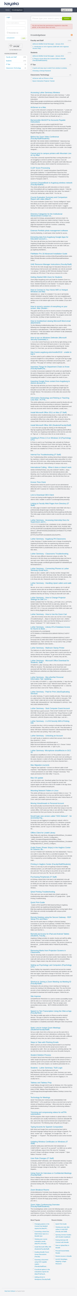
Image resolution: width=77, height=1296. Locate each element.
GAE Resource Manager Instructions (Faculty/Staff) (51, 264)
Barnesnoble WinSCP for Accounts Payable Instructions (48, 121)
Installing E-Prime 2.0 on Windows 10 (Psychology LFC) (51, 439)
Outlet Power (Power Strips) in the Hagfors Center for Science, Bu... (51, 848)
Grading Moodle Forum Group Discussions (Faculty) (42, 1254)
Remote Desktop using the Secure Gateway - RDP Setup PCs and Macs (51, 918)
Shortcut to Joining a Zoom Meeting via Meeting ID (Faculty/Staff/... (51, 982)
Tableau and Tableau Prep (41, 1083)
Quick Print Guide (38, 902)
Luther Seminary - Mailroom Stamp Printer (47, 648)
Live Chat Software (13, 49)
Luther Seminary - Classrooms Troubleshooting (49, 554)
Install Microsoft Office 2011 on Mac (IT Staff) (49, 412)
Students (16, 61)
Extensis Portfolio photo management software (49, 230)
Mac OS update (37, 778)
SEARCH (66, 18)
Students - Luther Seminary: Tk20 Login (46, 1068)
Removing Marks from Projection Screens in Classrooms (48, 951)
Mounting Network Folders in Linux (44, 790)
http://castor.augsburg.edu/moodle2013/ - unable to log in (51, 353)
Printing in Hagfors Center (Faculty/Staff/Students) (51, 864)
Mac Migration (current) (40, 765)
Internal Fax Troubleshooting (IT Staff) (46, 455)
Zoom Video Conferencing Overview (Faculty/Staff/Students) (45, 1205)
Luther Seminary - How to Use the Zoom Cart (49, 614)
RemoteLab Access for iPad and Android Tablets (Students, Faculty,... (50, 935)
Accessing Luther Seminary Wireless (45, 92)
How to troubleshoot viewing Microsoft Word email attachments (51, 322)
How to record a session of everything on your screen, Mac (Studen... (49, 307)
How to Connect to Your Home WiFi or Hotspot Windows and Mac (49, 291)
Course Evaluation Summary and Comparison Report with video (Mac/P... (49, 198)
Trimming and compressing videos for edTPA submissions (48, 1113)
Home (8, 10)
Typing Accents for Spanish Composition (47, 1127)
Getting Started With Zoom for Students (46, 277)
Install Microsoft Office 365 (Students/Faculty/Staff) (51, 425)
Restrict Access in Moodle (64, 1256)
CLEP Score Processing (40, 168)
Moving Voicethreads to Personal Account (47, 803)
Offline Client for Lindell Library (43, 833)
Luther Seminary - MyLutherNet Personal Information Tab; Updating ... (47, 678)
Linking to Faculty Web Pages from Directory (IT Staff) (50, 504)
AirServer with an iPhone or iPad (43, 78)
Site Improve (36, 996)
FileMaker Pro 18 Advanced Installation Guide (49, 254)
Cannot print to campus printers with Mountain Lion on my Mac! (51, 154)
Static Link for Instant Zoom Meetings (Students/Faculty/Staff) (45, 1028)
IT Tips (16, 64)
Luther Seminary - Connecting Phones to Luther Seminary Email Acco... (50, 569)
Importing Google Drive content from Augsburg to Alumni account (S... (50, 382)
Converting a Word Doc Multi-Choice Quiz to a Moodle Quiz (42, 1234)
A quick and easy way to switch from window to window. (50, 68)
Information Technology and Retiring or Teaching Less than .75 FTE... (50, 399)
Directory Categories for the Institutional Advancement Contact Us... (46, 215)
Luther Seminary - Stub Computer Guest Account (50, 708)
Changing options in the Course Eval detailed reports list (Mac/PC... (42, 1226)
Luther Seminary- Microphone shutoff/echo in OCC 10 (51, 751)
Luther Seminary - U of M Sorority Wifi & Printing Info (50, 722)
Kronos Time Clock (38, 482)
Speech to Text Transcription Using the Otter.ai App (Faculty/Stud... (51, 1012)
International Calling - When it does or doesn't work (51, 467)
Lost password (10, 38)
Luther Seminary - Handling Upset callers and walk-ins (51, 584)
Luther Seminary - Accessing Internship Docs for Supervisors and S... (50, 521)
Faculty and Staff (16, 57)
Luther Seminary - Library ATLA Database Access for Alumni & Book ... (50, 628)
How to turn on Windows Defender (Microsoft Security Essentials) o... (48, 338)
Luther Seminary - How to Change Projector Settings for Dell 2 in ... (48, 598)
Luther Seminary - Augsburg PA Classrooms (48, 539)
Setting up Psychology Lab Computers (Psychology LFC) (51, 966)
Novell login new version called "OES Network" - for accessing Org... (51, 817)
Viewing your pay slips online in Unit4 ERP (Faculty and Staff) (62, 1229)
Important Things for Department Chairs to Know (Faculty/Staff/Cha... (50, 367)
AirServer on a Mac (38, 107)
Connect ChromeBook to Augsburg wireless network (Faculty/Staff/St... (51, 183)
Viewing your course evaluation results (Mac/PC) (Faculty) (41, 1241)
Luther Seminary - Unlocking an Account (47, 736)
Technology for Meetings (40, 1097)
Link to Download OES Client (42, 495)
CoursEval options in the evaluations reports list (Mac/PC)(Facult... (42, 1272)
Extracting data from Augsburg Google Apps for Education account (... (49, 238)
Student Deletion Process (41, 1055)
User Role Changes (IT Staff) (42, 1158)
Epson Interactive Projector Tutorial (43, 81)
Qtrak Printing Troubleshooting (43, 892)
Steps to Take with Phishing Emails (45, 1042)
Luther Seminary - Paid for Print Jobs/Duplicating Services (50, 692)
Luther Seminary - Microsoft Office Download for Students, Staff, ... (50, 661)
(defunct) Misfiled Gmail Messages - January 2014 (48, 44)
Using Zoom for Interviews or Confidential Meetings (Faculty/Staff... (51, 1174)
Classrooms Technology (16, 68)
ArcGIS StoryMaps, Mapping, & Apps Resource (62, 1261)
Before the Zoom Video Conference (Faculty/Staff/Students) (45, 137)
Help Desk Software (10, 1291)
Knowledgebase (17, 10)
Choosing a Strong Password (42, 71)
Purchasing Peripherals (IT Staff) (44, 877)
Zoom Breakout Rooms (40, 1190)
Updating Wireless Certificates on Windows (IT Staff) (49, 1142)
